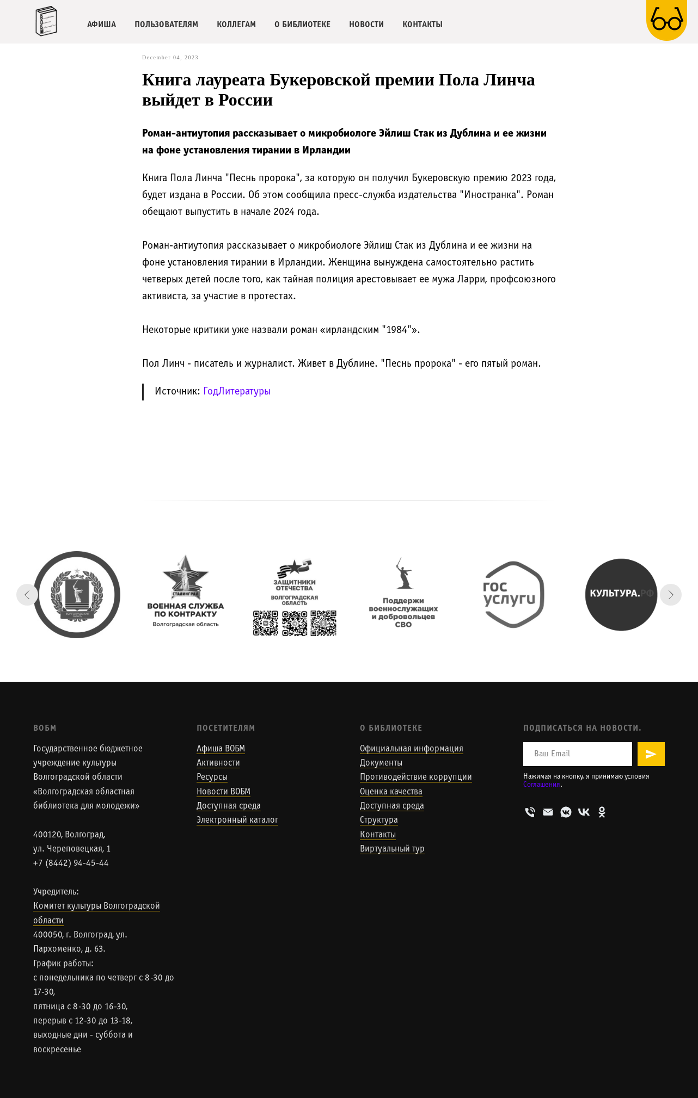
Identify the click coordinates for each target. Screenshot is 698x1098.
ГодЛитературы (237, 392)
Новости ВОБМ (223, 792)
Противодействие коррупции (416, 777)
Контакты (378, 835)
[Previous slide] (27, 595)
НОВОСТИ (366, 25)
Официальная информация (411, 749)
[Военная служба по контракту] (185, 594)
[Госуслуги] (512, 594)
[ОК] (602, 812)
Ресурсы (212, 777)
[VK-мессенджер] (566, 812)
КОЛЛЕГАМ (236, 25)
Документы (381, 763)
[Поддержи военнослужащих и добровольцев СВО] (403, 594)
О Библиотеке (391, 728)
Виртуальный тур (392, 849)
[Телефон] (530, 812)
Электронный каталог (237, 820)
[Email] (548, 812)
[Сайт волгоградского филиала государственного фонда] (294, 594)
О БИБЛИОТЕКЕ (302, 25)
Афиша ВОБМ (221, 749)
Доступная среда (229, 806)
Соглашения (541, 784)
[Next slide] (671, 595)
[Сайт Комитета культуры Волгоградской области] (76, 594)
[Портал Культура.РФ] (621, 594)
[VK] (584, 812)
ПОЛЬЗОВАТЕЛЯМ (166, 25)
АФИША (101, 25)
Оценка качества (391, 792)
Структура (379, 820)
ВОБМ (45, 728)
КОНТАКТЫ (422, 25)
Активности (218, 763)
